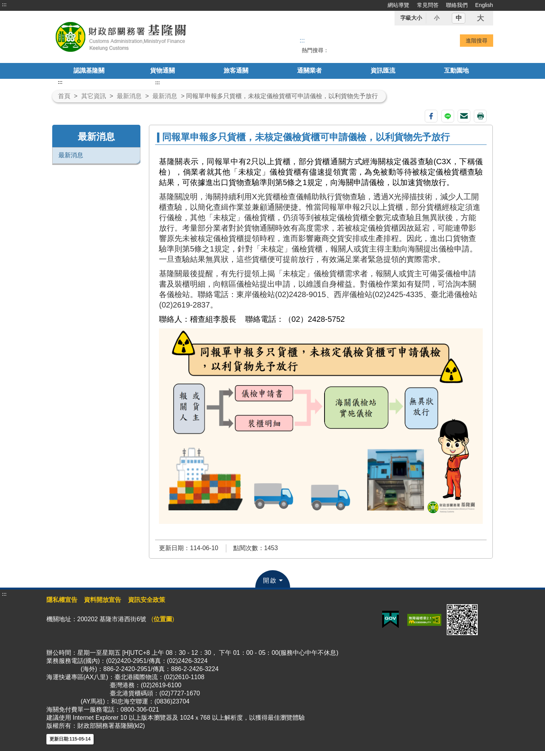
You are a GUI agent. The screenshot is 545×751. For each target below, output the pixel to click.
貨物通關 (162, 70)
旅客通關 (236, 70)
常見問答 (428, 5)
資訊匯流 (383, 70)
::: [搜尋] (302, 40)
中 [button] (459, 18)
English (484, 5)
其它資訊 (93, 96)
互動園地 (456, 70)
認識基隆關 (88, 70)
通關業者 (309, 70)
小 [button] (436, 18)
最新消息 (129, 96)
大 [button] (480, 18)
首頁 (64, 96)
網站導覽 (398, 5)
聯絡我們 (457, 5)
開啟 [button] (270, 580)
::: (4, 4)
